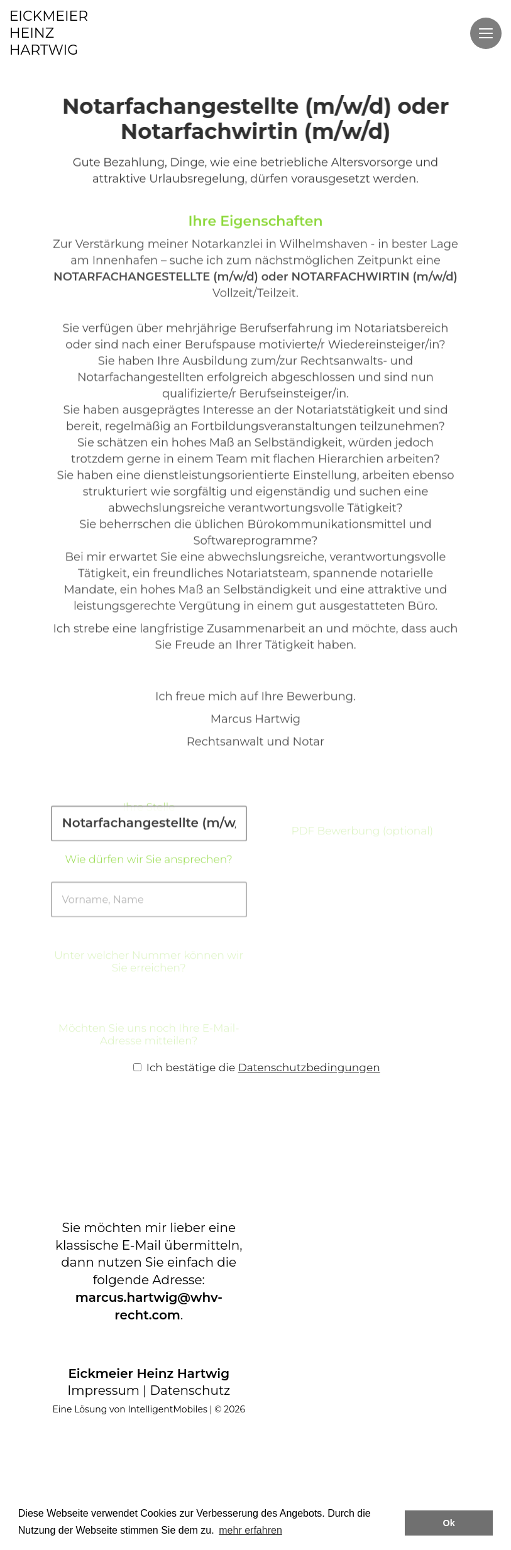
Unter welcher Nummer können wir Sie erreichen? (148, 978)
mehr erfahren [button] (250, 1530)
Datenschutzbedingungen (309, 1067)
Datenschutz (190, 1390)
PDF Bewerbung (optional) (362, 847)
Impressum (103, 1390)
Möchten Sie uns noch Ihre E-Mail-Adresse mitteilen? (148, 1051)
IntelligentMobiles (167, 1409)
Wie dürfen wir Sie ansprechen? (149, 867)
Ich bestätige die (256, 1067)
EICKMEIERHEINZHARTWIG (49, 33)
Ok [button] (449, 1523)
